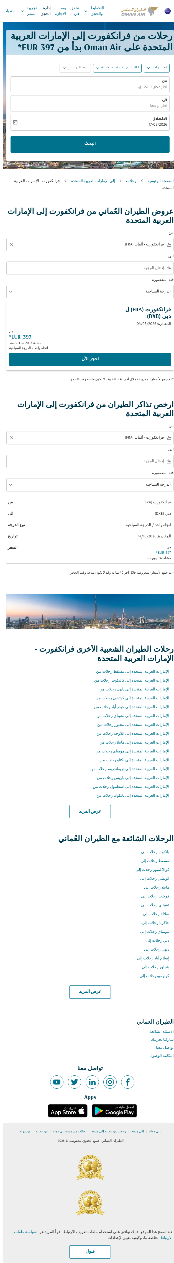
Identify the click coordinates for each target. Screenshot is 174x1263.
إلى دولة (151, 1131)
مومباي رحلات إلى (151, 932)
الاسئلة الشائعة (159, 1032)
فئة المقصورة (160, 280)
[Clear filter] (8, 244)
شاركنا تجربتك (159, 1040)
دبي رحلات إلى (154, 941)
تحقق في (71, 11)
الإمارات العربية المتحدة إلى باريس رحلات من (130, 778)
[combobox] (91, 244)
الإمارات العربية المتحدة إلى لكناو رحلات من (131, 760)
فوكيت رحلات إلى (152, 896)
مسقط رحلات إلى (152, 861)
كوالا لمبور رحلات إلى (149, 870)
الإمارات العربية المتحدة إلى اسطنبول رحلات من (128, 787)
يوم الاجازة (57, 11)
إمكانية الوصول (159, 1056)
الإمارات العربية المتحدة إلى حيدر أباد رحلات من (128, 707)
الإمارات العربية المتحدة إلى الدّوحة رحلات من (129, 734)
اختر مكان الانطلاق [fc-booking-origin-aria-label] (149, 87)
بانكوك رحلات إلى (152, 852)
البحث (87, 144)
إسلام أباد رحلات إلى (150, 958)
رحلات (128, 181)
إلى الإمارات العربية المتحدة (90, 181)
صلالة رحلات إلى (153, 914)
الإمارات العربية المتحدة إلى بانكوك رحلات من (129, 796)
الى (161, 100)
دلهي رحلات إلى (153, 950)
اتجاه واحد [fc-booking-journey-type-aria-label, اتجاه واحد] (156, 68)
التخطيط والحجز (89, 11)
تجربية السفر (24, 11)
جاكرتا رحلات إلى (152, 923)
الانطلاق (156, 119)
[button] (114, 68)
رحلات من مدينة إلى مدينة (105, 1131)
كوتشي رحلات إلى (151, 879)
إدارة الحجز (43, 11)
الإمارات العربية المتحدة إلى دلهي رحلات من (131, 689)
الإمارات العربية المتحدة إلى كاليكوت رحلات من (128, 681)
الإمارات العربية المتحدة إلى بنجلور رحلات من (130, 725)
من (161, 82)
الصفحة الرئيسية (157, 181)
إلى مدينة (134, 1131)
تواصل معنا (162, 1048)
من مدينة (39, 1131)
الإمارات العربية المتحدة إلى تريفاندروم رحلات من (126, 769)
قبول (87, 1251)
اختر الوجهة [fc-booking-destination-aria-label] (155, 106)
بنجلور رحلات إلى (152, 967)
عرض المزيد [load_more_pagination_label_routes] (87, 811)
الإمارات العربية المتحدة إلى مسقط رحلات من (129, 672)
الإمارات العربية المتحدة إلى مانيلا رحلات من (131, 743)
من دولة (22, 1131)
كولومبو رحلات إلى (151, 976)
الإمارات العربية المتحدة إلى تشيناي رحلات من (129, 716)
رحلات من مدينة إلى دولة (66, 1131)
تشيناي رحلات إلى (152, 905)
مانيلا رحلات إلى (153, 888)
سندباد (7, 11)
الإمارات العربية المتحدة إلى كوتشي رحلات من (129, 698)
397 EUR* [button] (33, 48)
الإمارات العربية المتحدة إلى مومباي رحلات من (129, 751)
